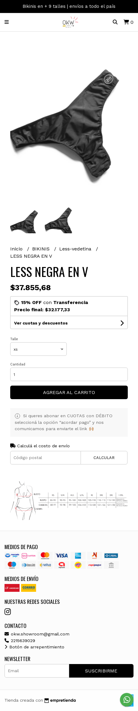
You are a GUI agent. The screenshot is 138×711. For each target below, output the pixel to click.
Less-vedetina (76, 249)
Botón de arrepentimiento (34, 646)
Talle (14, 339)
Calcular (104, 457)
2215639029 (20, 640)
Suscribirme (101, 671)
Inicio (17, 249)
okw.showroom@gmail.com (37, 634)
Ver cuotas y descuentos (41, 323)
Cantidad (17, 364)
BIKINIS (41, 249)
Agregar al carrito (69, 392)
